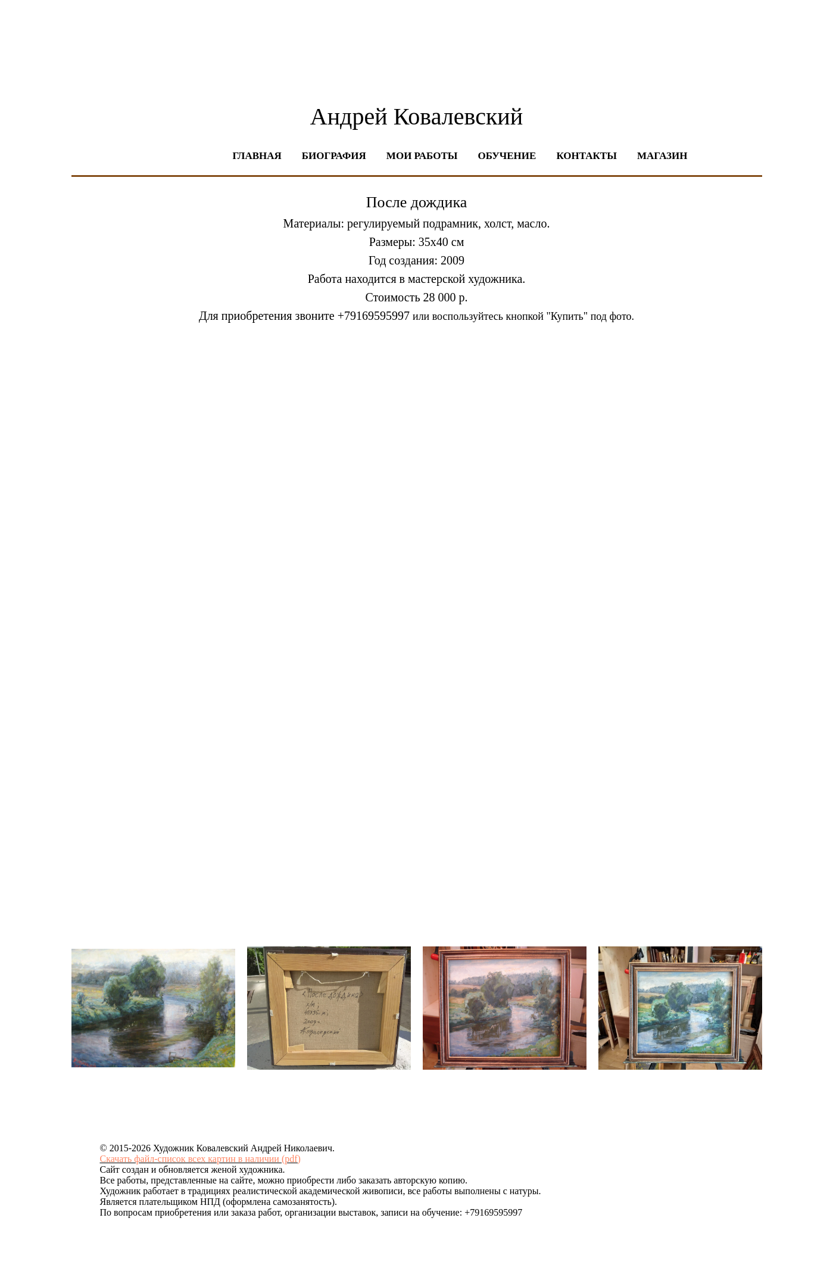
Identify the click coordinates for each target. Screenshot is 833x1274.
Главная (257, 155)
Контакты (586, 155)
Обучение (507, 155)
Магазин (662, 155)
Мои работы (422, 155)
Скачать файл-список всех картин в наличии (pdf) (200, 1159)
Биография (334, 155)
